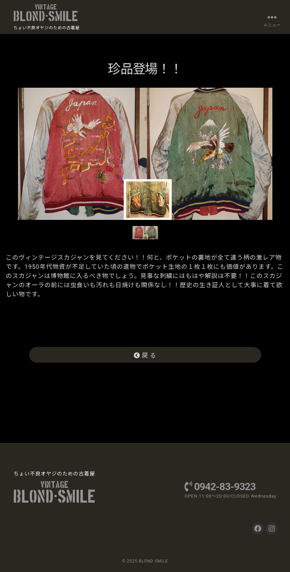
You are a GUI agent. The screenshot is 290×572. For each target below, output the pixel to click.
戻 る (145, 355)
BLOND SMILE (153, 561)
